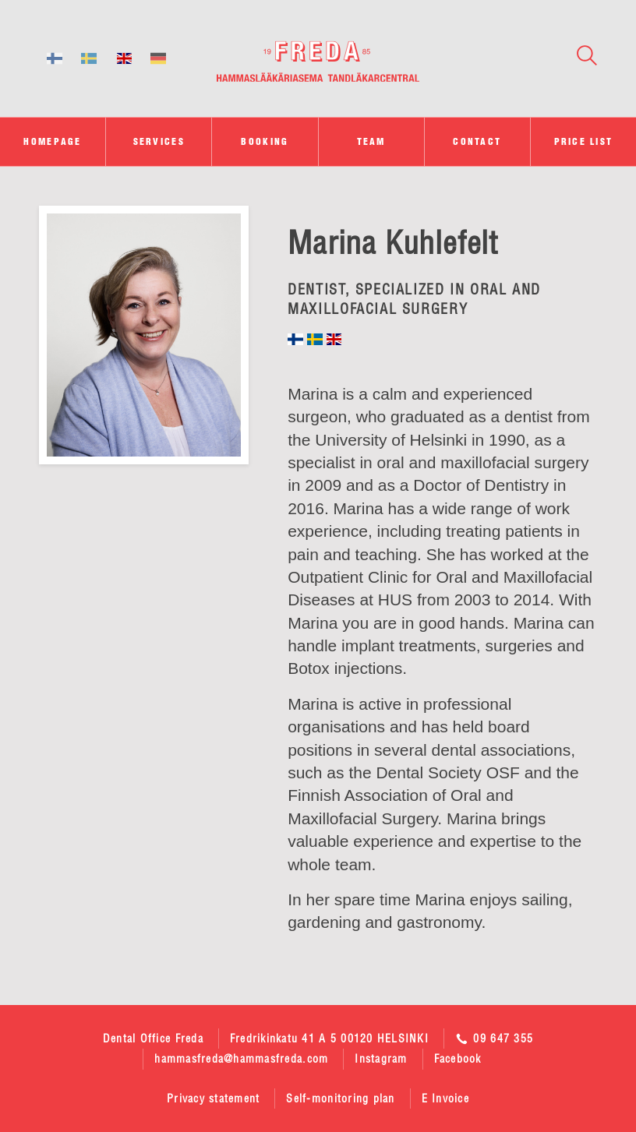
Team (371, 141)
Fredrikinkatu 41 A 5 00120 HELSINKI (329, 1038)
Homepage (52, 141)
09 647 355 (494, 1038)
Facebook (458, 1059)
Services (159, 141)
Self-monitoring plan (340, 1098)
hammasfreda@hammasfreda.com (241, 1059)
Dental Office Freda (153, 1038)
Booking (264, 141)
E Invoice (445, 1098)
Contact (477, 141)
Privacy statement (213, 1098)
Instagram (381, 1059)
